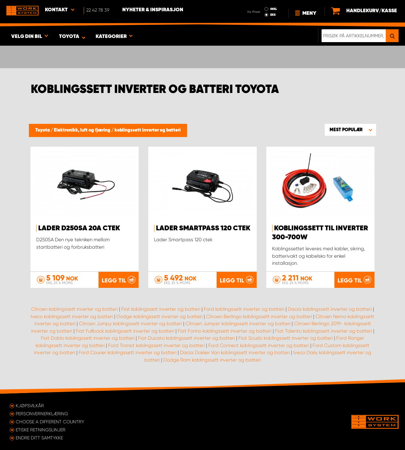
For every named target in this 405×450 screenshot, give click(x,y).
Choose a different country (50, 421)
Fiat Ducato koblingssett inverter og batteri (186, 338)
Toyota (43, 130)
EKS (273, 14)
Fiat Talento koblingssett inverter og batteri (323, 331)
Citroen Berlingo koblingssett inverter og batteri (259, 316)
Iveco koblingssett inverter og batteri (72, 316)
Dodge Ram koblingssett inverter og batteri (212, 360)
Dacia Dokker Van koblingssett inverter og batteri (235, 352)
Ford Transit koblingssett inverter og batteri (156, 345)
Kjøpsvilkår (30, 405)
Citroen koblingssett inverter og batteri (74, 309)
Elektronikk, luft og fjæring (82, 130)
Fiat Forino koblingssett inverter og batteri (224, 331)
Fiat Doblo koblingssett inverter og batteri (87, 338)
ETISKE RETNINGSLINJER (40, 429)
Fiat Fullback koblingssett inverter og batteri (125, 331)
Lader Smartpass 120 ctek (203, 228)
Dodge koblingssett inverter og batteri (159, 316)
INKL (273, 9)
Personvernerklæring (42, 413)
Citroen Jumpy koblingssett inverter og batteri (130, 323)
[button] (350, 129)
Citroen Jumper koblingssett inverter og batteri (237, 323)
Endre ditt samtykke (39, 437)
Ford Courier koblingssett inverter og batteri (128, 352)
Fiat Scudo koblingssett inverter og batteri (285, 338)
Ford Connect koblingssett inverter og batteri (258, 345)
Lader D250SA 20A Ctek (79, 228)
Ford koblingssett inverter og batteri (244, 309)
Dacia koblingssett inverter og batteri (330, 309)
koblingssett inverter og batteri (148, 130)
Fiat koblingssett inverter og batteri (160, 309)
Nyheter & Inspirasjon (152, 10)
